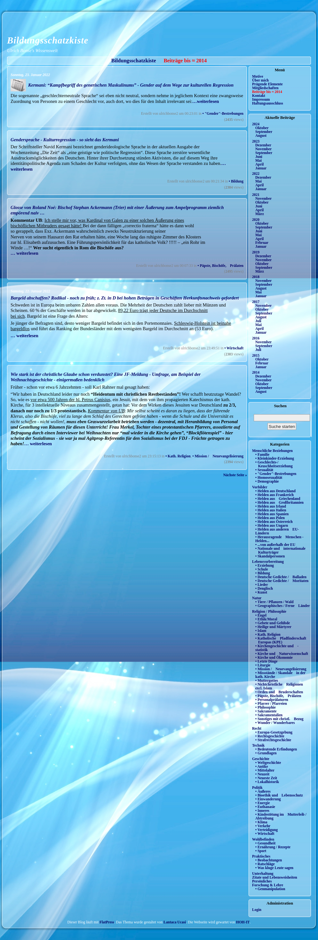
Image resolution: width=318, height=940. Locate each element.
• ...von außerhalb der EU (275, 545)
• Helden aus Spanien (272, 514)
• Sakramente (265, 711)
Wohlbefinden (263, 839)
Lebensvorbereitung (268, 561)
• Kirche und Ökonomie (274, 657)
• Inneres (262, 810)
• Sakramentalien (268, 715)
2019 (255, 252)
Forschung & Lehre (267, 885)
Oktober (262, 128)
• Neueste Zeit (266, 778)
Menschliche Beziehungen (272, 451)
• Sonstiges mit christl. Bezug (279, 719)
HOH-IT (243, 922)
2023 (255, 141)
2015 (255, 355)
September (263, 132)
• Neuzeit (262, 774)
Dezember (263, 145)
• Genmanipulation (270, 889)
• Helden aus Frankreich (274, 495)
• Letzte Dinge (266, 661)
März (259, 214)
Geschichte (260, 759)
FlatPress (106, 922)
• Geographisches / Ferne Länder (282, 606)
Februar (261, 243)
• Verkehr (262, 826)
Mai (258, 160)
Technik (258, 745)
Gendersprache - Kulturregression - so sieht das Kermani (65, 139)
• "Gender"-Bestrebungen (223, 113)
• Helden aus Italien (270, 510)
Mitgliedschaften (265, 88)
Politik (257, 787)
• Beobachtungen (268, 860)
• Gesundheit (265, 843)
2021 (255, 195)
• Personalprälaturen (271, 700)
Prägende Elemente (267, 84)
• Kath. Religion (178, 456)
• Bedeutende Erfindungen (276, 749)
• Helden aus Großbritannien (279, 502)
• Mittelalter (264, 770)
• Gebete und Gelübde (272, 623)
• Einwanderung (268, 799)
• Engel (260, 615)
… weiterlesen (24, 253)
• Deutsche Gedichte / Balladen (280, 577)
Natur (256, 598)
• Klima (261, 822)
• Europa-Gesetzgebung (273, 732)
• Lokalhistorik (267, 782)
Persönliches (262, 881)
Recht (256, 728)
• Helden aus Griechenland (277, 499)
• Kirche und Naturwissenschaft (281, 654)
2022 (255, 173)
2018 (255, 277)
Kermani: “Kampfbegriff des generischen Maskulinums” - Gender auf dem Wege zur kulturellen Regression (131, 85)
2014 (255, 372)
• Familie (262, 454)
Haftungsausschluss (267, 103)
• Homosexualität (268, 477)
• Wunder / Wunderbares (275, 723)
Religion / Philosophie (269, 611)
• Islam (260, 631)
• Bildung (236, 181)
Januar (260, 168)
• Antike (261, 766)
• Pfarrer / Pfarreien (271, 703)
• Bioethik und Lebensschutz (279, 795)
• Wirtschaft (233, 348)
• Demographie (267, 481)
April (259, 164)
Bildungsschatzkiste (47, 40)
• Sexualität (264, 470)
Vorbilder (259, 487)
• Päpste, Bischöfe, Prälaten (220, 266)
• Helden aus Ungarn (271, 525)
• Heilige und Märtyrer (273, 627)
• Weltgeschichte (268, 763)
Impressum (261, 99)
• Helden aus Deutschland (275, 491)
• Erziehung (264, 565)
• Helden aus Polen (270, 518)
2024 (255, 124)
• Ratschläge (265, 864)
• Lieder (261, 585)
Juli (258, 321)
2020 (255, 219)
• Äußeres (263, 791)
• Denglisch (264, 588)
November (263, 149)
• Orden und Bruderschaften (279, 692)
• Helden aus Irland (270, 506)
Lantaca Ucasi (174, 922)
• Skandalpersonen (270, 556)
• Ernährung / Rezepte (272, 847)
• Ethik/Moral (266, 619)
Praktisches (261, 856)
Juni (258, 157)
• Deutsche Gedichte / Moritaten (281, 581)
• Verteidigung (266, 830)
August (260, 135)
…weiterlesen (205, 101)
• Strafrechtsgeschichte (273, 740)
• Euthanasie (265, 807)
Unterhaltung (263, 873)
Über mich (260, 80)
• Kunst (261, 592)
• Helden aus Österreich (274, 522)
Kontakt (258, 95)
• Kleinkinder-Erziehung (274, 458)
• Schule (261, 569)
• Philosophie (265, 707)
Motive (257, 76)
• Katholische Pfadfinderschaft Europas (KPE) (280, 640)
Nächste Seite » (235, 475)
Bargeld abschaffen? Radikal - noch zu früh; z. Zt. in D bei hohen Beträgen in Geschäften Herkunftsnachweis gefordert (125, 297)
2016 (255, 338)
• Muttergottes (266, 680)
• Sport (260, 851)
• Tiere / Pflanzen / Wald (274, 602)
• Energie (262, 803)
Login (256, 910)
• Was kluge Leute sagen (274, 868)
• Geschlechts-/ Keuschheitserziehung (274, 464)
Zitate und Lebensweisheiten (274, 877)
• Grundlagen (265, 753)
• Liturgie (262, 665)
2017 (255, 302)
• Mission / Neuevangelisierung (218, 456)
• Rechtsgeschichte (269, 736)
